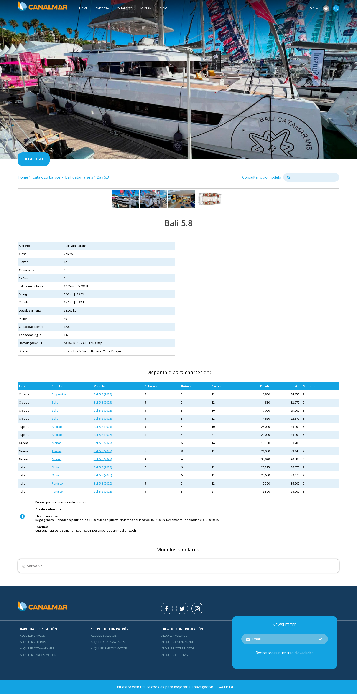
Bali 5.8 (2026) (103, 411)
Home (83, 8)
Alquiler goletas (174, 655)
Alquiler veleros (33, 642)
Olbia (55, 467)
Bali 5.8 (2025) (103, 394)
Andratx (57, 427)
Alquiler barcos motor (38, 655)
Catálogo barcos (47, 177)
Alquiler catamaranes (37, 648)
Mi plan (145, 8)
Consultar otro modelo (261, 177)
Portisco (57, 483)
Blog (163, 8)
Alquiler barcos (32, 635)
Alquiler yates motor (178, 648)
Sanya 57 (34, 566)
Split (55, 402)
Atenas (56, 443)
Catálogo (124, 8)
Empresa (102, 8)
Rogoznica (59, 394)
